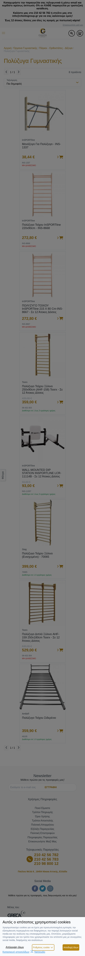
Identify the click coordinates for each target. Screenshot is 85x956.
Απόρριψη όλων (15, 947)
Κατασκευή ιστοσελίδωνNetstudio (24, 952)
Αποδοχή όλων (71, 947)
